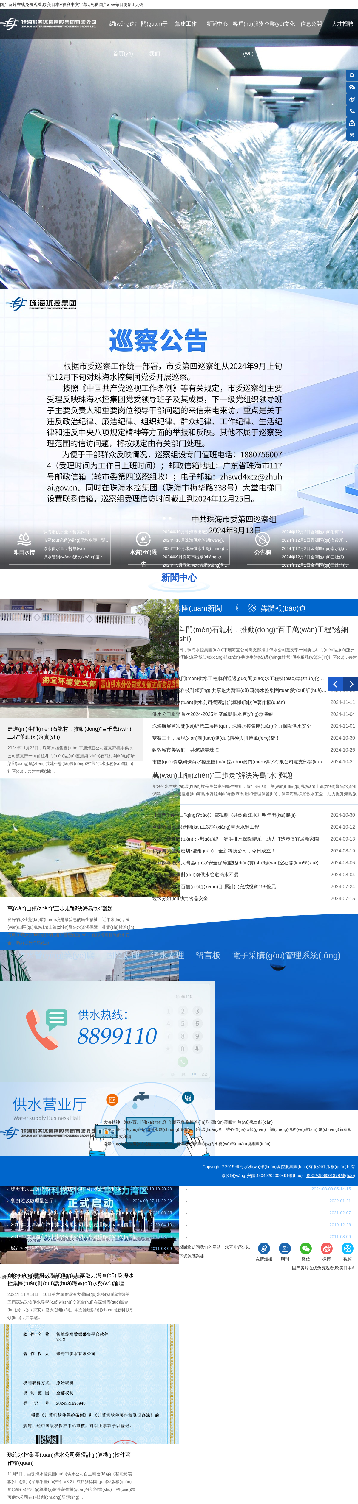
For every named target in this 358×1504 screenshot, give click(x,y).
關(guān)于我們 (154, 30)
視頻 (348, 1252)
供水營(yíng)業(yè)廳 (56, 955)
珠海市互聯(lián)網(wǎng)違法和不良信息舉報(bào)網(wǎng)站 (231, 1267)
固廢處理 (123, 955)
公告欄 (262, 552)
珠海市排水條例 (206, 1236)
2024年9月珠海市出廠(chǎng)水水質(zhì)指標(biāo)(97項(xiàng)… (224, 556)
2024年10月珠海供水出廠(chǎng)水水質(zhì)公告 (208, 548)
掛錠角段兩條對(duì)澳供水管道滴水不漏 (195, 874)
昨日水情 (24, 552)
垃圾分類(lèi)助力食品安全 (180, 898)
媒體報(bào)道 (283, 608)
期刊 (285, 1252)
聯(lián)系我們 (16, 1267)
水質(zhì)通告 (143, 556)
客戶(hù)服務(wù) (248, 30)
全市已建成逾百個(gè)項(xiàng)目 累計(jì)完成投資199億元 (214, 886)
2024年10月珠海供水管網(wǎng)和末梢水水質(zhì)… (211, 540)
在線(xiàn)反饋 (52, 1267)
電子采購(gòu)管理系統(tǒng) (286, 955)
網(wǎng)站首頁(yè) (123, 30)
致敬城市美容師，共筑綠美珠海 (185, 749)
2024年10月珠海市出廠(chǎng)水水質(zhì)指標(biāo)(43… (216, 531)
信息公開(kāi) (311, 30)
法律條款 (155, 1267)
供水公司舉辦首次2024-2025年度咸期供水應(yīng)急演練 (212, 714)
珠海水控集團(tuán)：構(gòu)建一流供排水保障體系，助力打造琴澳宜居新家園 (235, 838)
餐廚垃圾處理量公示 (32, 1200)
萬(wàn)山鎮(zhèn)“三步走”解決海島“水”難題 (60, 908)
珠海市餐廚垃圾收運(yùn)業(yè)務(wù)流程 (235, 1188)
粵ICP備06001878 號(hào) (330, 1175)
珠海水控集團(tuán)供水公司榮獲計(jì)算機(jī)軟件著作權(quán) (218, 702)
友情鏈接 (264, 1252)
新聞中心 (217, 24)
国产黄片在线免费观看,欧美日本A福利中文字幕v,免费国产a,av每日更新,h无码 (71, 4)
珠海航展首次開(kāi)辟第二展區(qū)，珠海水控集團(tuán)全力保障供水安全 (231, 726)
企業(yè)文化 (279, 24)
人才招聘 (342, 24)
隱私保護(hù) (126, 1267)
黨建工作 (186, 24)
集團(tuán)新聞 (198, 608)
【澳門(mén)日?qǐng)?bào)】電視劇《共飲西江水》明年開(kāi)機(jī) (224, 815)
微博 (327, 1252)
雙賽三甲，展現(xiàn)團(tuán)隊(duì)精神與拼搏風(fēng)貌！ (216, 738)
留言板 (208, 955)
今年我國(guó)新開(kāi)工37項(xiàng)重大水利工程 (205, 827)
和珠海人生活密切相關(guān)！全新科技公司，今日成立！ (214, 850)
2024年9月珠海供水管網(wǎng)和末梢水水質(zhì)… (210, 565)
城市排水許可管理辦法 (34, 1248)
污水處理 (167, 955)
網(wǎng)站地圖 (89, 1267)
